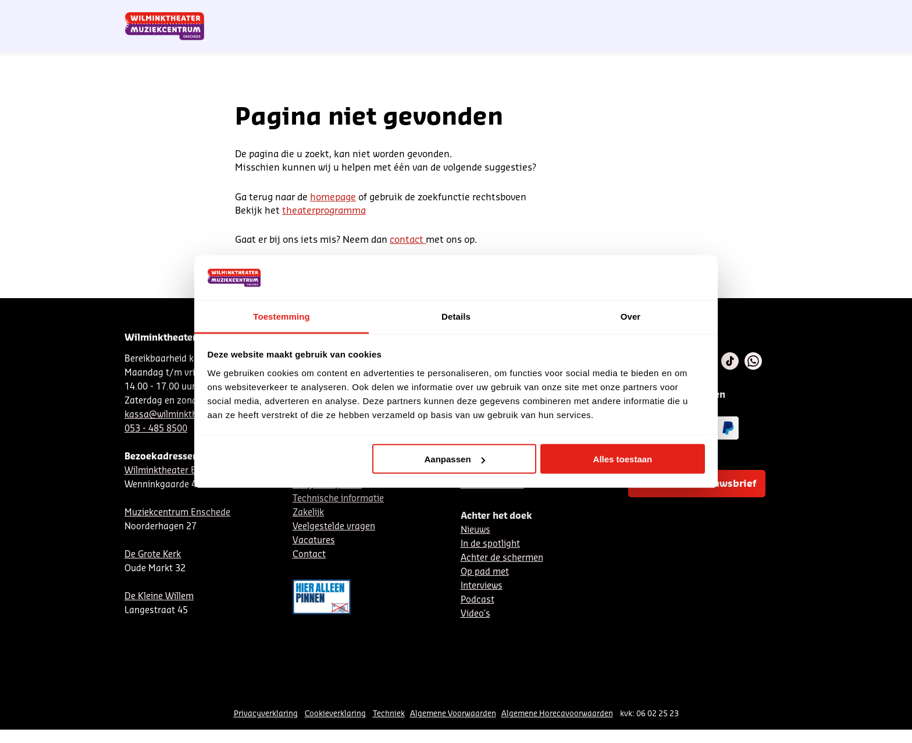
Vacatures (314, 540)
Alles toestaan (623, 459)
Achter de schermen (502, 558)
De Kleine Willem (159, 596)
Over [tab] (631, 316)
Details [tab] (456, 316)
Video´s (475, 614)
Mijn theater (732, 13)
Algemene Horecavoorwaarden (557, 713)
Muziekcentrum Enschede (177, 512)
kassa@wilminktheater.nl (176, 415)
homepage (333, 197)
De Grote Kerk (152, 554)
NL (585, 13)
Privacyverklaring (266, 713)
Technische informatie (338, 498)
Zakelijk (308, 512)
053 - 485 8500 (155, 428)
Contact (654, 13)
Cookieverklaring (335, 713)
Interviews (482, 586)
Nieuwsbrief (549, 13)
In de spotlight (490, 544)
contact (408, 240)
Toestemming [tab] (281, 316)
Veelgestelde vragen (334, 526)
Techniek (389, 713)
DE (605, 13)
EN (624, 13)
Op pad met (485, 572)
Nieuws (475, 530)
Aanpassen (455, 459)
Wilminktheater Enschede (177, 470)
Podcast (477, 600)
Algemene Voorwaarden (453, 713)
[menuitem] (764, 41)
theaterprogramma (324, 210)
